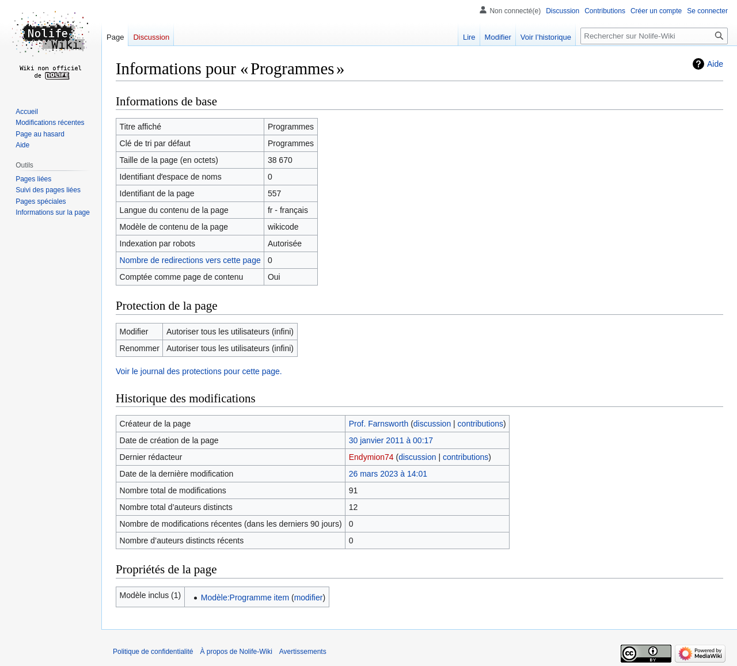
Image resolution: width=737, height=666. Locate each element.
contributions (480, 423)
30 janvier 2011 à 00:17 (391, 440)
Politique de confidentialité (153, 652)
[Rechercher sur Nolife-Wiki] (654, 36)
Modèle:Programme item (245, 597)
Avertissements (302, 652)
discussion (432, 423)
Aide (715, 63)
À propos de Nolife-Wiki (236, 652)
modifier (308, 597)
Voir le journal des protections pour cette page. (199, 371)
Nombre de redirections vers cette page (190, 260)
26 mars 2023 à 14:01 (388, 473)
